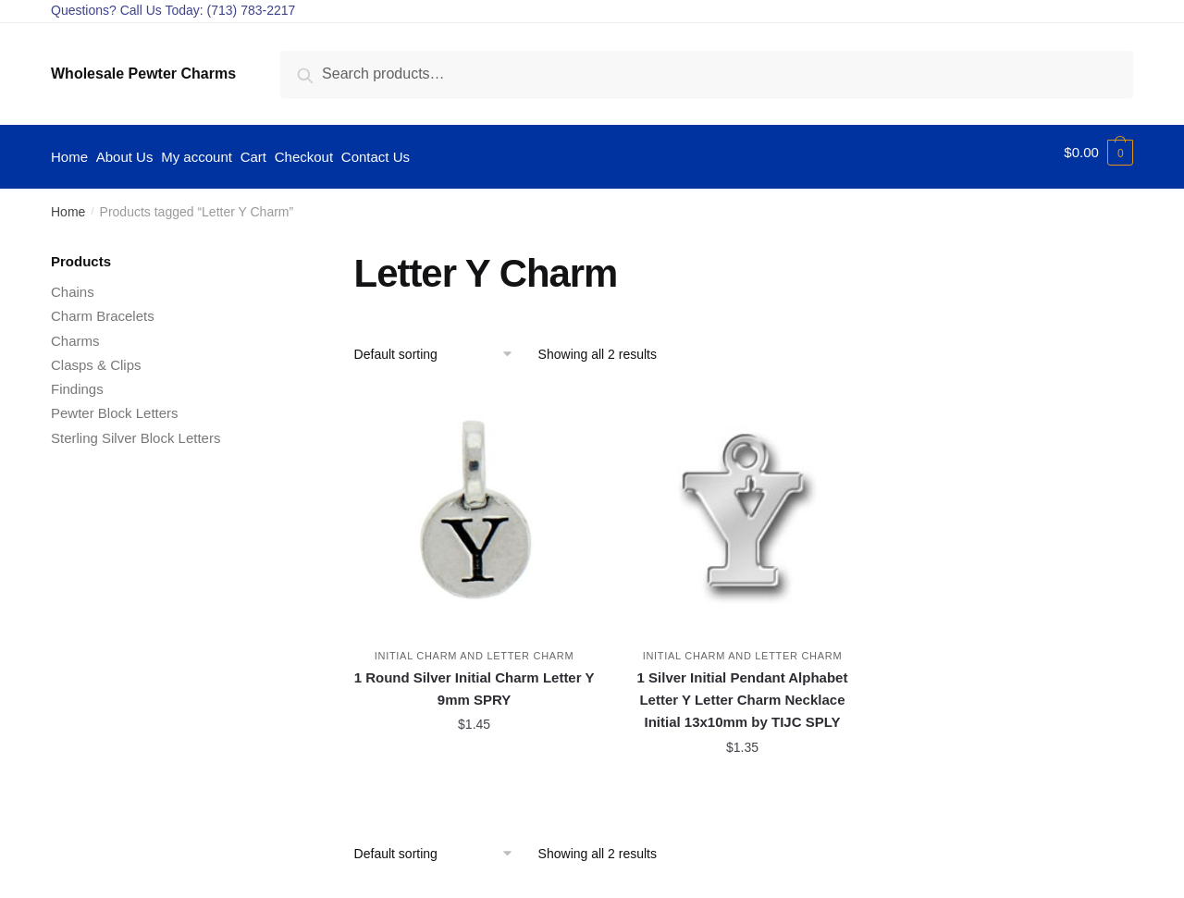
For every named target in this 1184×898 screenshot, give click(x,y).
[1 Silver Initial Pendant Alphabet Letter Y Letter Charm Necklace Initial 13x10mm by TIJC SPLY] (743, 500)
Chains (72, 283)
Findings (77, 380)
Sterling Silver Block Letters (135, 429)
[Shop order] (439, 344)
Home (68, 203)
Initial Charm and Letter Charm (474, 647)
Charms (75, 331)
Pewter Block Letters (115, 404)
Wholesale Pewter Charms (143, 73)
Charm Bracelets (102, 307)
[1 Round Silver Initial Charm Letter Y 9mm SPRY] (474, 500)
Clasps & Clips (96, 355)
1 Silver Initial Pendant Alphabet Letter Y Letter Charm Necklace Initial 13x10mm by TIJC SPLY (742, 691)
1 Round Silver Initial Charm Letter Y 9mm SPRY (474, 680)
